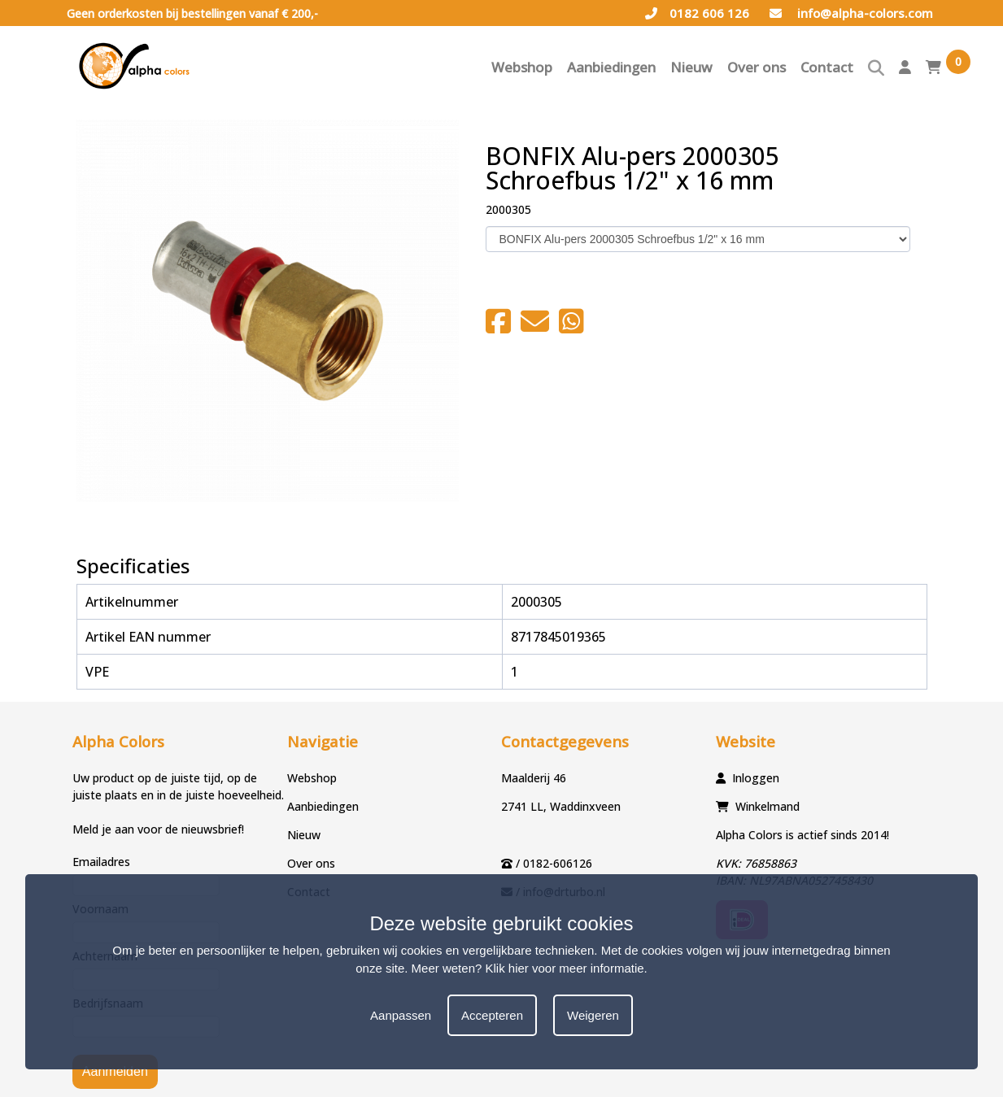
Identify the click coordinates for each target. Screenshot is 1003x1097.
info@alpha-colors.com (851, 13)
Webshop (521, 67)
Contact (826, 67)
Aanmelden (115, 1071)
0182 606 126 (697, 13)
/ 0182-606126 (554, 863)
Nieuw (691, 67)
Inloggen (755, 778)
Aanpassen (400, 1015)
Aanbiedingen (611, 67)
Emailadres (101, 861)
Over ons (756, 67)
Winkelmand (767, 806)
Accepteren (492, 1015)
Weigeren (593, 1015)
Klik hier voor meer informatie (565, 968)
